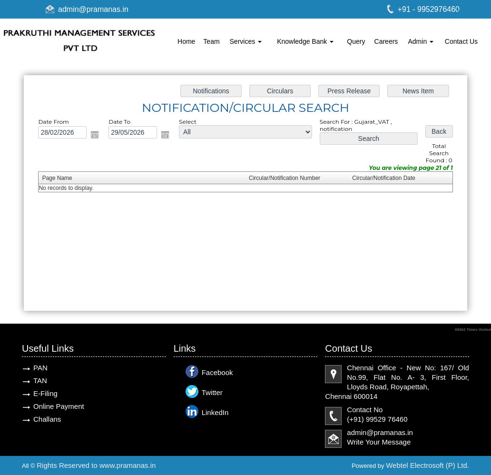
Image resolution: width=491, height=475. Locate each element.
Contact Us (461, 41)
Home (186, 41)
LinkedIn (215, 412)
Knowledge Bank (305, 41)
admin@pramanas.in (93, 9)
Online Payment (58, 406)
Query (356, 41)
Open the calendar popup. (98, 135)
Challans (47, 419)
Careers (386, 41)
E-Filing (45, 393)
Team (211, 41)
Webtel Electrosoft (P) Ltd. (427, 465)
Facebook (217, 372)
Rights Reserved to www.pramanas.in (96, 465)
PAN (40, 368)
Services (246, 41)
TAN (40, 380)
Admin (421, 41)
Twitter (212, 392)
